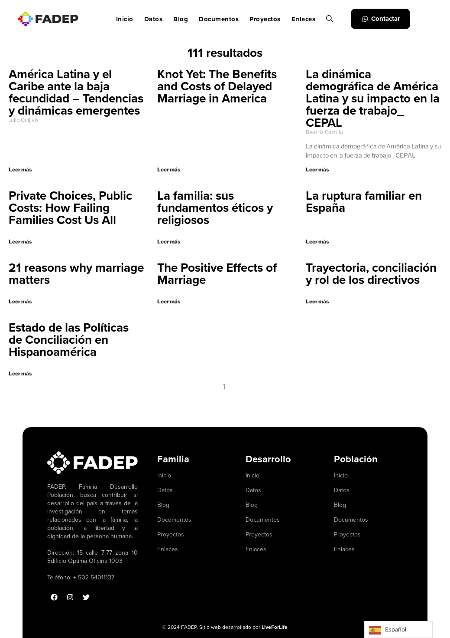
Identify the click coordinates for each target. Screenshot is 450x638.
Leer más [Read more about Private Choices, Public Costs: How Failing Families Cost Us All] (20, 241)
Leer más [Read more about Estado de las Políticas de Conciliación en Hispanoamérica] (20, 373)
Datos (153, 19)
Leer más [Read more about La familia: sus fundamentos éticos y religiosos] (168, 241)
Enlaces (303, 19)
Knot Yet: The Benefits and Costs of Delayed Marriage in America (217, 86)
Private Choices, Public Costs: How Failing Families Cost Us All (70, 208)
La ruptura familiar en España (364, 202)
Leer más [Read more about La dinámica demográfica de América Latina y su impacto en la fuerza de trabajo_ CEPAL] (317, 169)
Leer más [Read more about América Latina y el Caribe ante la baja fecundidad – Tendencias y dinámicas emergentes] (20, 169)
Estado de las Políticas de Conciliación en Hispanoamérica (69, 340)
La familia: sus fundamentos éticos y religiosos (215, 208)
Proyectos (265, 19)
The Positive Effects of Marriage (217, 274)
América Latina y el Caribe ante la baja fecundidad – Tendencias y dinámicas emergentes (76, 92)
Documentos (219, 19)
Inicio (124, 19)
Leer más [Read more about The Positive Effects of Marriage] (168, 301)
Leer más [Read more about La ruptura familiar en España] (317, 241)
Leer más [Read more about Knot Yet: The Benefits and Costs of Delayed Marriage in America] (168, 169)
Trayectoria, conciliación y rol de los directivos (371, 274)
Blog (180, 19)
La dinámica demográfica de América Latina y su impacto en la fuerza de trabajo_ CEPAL (373, 98)
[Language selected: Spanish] (398, 629)
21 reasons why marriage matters (76, 274)
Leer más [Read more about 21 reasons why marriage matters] (20, 301)
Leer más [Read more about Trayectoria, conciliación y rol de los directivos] (317, 301)
